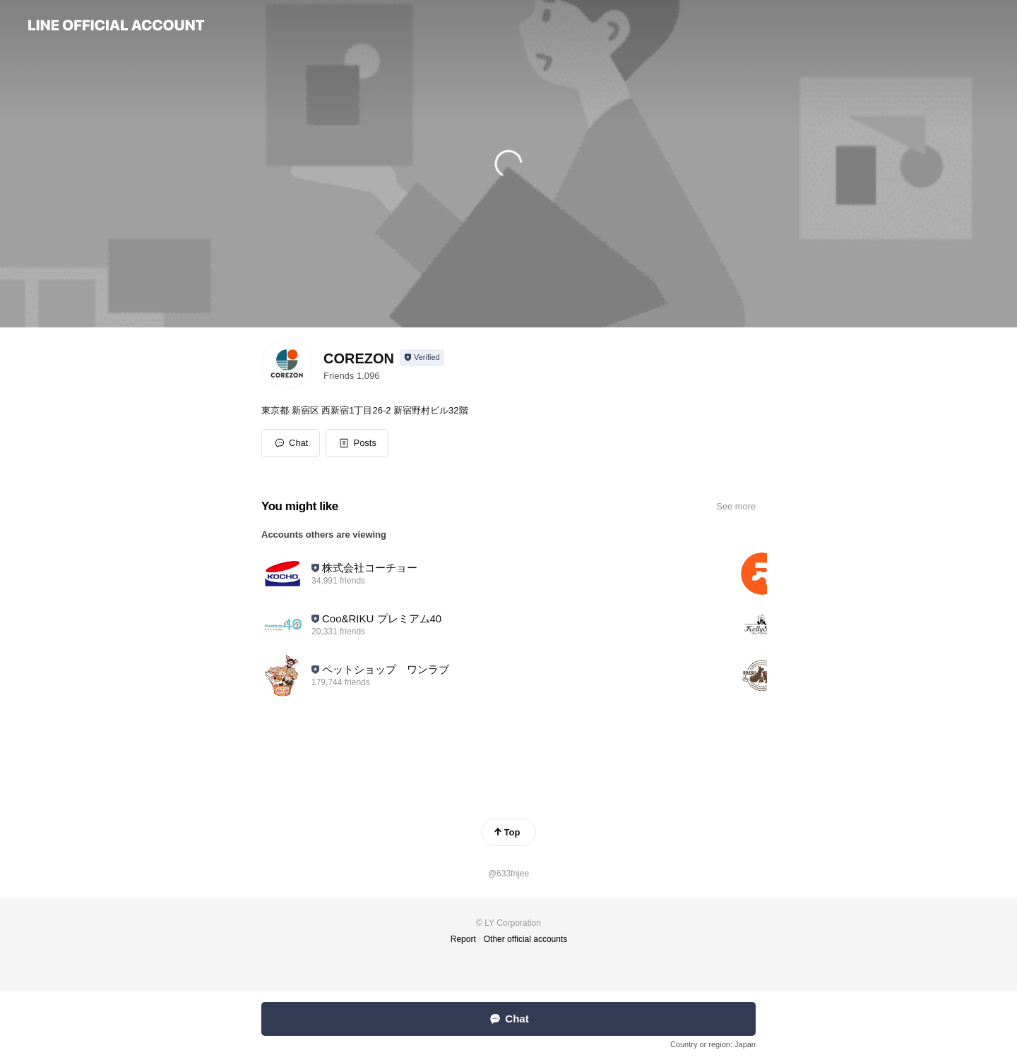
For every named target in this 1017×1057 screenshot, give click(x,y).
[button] (357, 443)
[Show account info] (422, 357)
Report (463, 939)
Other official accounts (526, 939)
